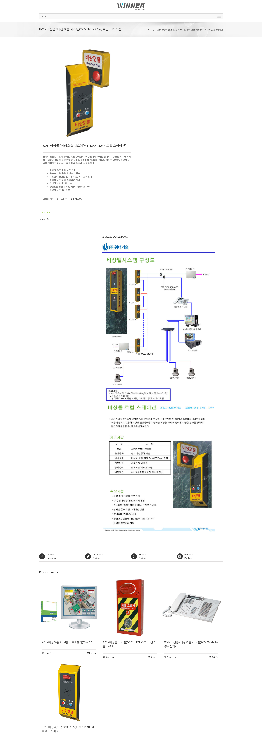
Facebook (62, 556)
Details (92, 653)
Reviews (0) (44, 219)
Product (108, 556)
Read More (49, 653)
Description (44, 212)
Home (150, 30)
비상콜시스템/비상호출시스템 (166, 30)
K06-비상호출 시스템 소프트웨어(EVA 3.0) (67, 642)
